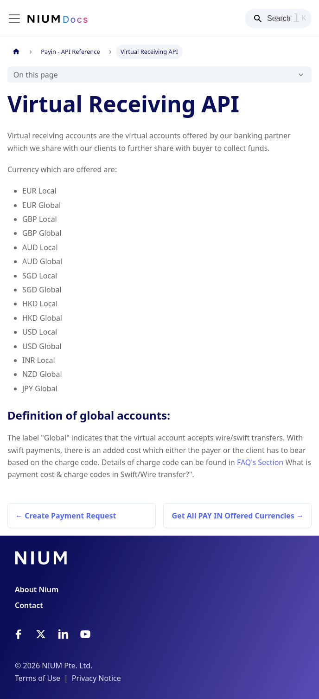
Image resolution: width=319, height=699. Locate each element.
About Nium (36, 589)
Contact (29, 605)
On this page (35, 75)
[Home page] (16, 52)
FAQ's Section (260, 462)
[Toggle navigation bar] (14, 19)
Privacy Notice (96, 678)
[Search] (278, 18)
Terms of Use (37, 678)
